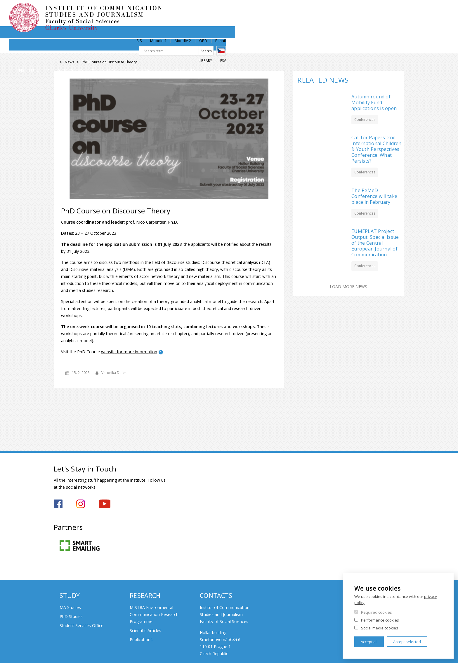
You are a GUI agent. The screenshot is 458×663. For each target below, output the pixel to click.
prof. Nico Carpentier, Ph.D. (152, 222)
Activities (321, 48)
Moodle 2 (361, 10)
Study (200, 48)
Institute (72, 48)
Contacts (385, 48)
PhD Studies (71, 616)
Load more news (348, 286)
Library (384, 31)
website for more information (129, 351)
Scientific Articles (145, 630)
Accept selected (407, 641)
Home (55, 62)
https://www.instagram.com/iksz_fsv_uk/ (80, 504)
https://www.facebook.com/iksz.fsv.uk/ (58, 504)
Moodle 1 (337, 10)
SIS (317, 10)
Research (258, 48)
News (69, 62)
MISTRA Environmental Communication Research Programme (154, 614)
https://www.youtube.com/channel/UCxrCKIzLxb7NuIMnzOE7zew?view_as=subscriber (104, 504)
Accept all (369, 641)
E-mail (399, 10)
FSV (401, 31)
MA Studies (70, 607)
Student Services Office (81, 625)
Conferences (364, 119)
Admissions (138, 48)
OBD (382, 10)
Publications (141, 639)
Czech (399, 21)
